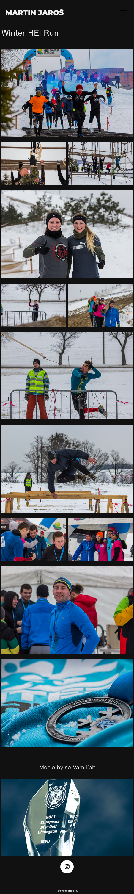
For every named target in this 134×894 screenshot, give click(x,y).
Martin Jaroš (34, 12)
